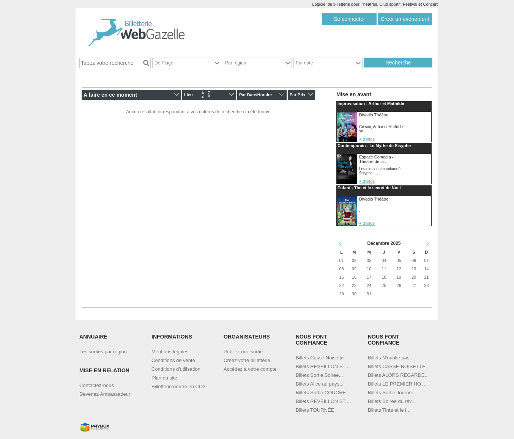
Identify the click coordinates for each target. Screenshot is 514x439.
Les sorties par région (103, 351)
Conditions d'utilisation (175, 369)
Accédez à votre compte (250, 369)
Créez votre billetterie (247, 360)
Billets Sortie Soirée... (319, 375)
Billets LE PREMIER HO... (396, 384)
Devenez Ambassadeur (104, 394)
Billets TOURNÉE (315, 410)
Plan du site (164, 378)
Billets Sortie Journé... (392, 392)
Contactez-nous (96, 385)
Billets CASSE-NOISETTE (397, 366)
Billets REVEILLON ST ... (323, 366)
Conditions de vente (173, 360)
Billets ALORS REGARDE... (398, 375)
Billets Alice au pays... (320, 384)
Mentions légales (170, 351)
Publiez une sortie (243, 351)
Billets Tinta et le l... (389, 410)
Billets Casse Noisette (320, 358)
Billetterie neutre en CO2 (178, 386)
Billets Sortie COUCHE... (323, 392)
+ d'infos (367, 139)
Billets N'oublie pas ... (391, 358)
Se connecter (349, 19)
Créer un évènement (405, 19)
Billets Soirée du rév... (391, 401)
